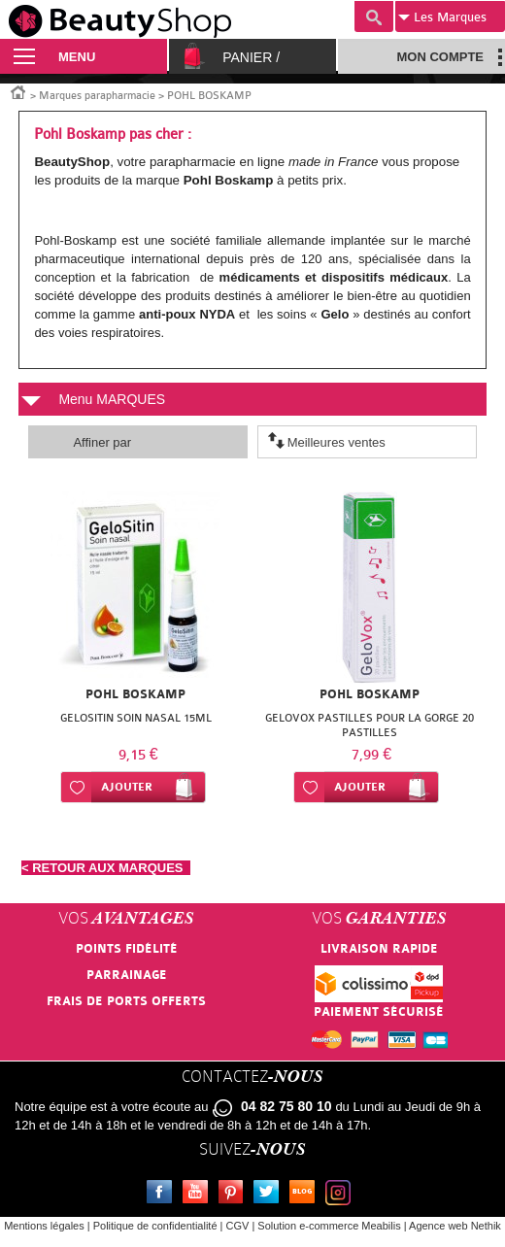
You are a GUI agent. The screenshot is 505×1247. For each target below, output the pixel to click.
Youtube (199, 1194)
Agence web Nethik (455, 1225)
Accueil (18, 91)
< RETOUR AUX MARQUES (105, 867)
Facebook (163, 1194)
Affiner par (102, 442)
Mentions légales (44, 1225)
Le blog (305, 1194)
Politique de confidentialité (155, 1225)
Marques (442, 17)
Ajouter (126, 787)
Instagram (341, 1194)
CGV (238, 1225)
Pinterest (235, 1194)
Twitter (269, 1194)
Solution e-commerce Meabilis (328, 1225)
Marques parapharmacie (97, 95)
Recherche (373, 16)
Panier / (251, 57)
